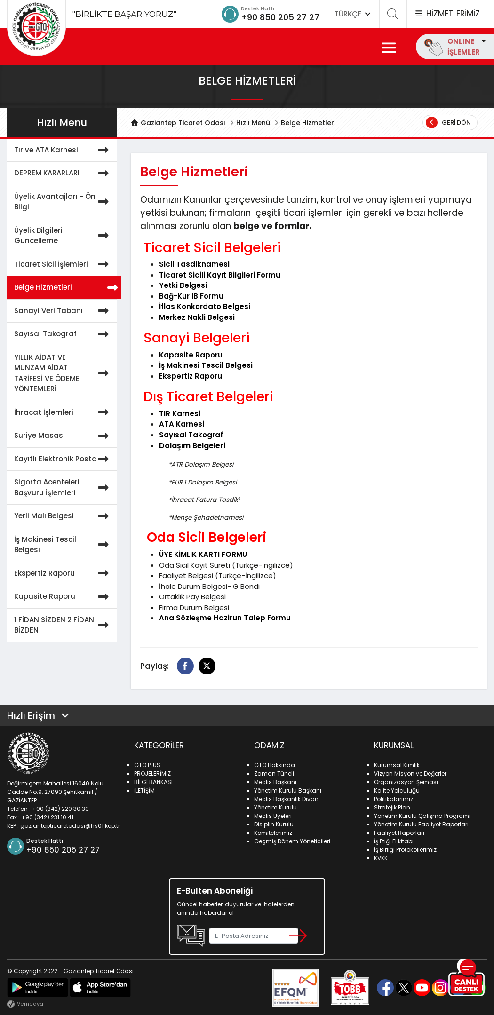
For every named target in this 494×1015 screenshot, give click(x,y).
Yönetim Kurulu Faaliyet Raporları (421, 824)
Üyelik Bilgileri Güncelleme (63, 236)
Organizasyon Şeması (406, 782)
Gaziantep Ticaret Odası (178, 122)
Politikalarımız (393, 799)
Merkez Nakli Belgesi (197, 317)
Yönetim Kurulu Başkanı (287, 790)
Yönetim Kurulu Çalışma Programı (422, 816)
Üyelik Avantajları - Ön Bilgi (63, 202)
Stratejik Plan (392, 807)
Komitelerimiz (273, 833)
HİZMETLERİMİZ (447, 13)
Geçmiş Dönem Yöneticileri (292, 841)
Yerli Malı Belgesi (63, 516)
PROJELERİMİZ (152, 773)
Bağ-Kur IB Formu (191, 296)
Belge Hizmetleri (65, 287)
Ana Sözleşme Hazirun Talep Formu (225, 618)
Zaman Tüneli (274, 773)
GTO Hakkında (274, 765)
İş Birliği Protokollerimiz (405, 850)
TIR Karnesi (179, 414)
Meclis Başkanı (275, 782)
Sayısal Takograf (63, 334)
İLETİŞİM (144, 790)
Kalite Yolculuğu (397, 790)
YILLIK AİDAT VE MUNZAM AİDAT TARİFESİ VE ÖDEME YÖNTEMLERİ (63, 373)
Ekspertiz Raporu (63, 573)
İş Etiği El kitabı (394, 841)
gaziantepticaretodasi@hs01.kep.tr (70, 826)
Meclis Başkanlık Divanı (287, 799)
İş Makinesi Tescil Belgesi (63, 545)
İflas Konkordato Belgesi (204, 306)
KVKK (381, 858)
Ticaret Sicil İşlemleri (63, 264)
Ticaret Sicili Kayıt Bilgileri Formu (219, 275)
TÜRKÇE (353, 14)
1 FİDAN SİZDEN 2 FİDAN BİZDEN (63, 625)
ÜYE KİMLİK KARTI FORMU (203, 554)
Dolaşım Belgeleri (192, 445)
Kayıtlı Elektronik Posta (63, 459)
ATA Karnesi (181, 424)
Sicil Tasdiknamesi (194, 264)
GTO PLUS (147, 765)
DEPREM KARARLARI (63, 173)
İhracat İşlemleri (63, 412)
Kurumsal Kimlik (397, 765)
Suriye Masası (63, 435)
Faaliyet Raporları (399, 833)
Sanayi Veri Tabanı (63, 311)
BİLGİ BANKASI (153, 782)
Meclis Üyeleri (273, 816)
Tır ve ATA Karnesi (63, 150)
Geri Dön (448, 122)
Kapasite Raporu (63, 596)
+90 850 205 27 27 (280, 17)
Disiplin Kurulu (274, 824)
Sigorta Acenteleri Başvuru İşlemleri (63, 487)
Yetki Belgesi (183, 285)
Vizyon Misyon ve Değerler (410, 773)
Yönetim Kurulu (275, 807)
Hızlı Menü (253, 122)
